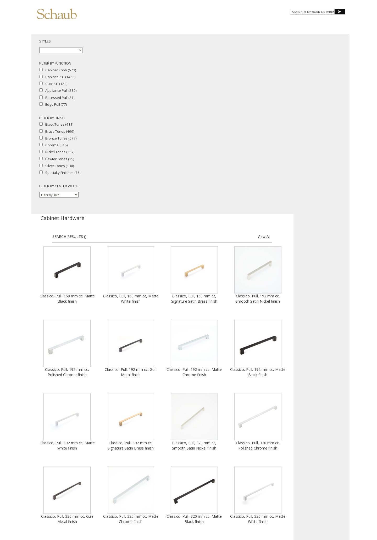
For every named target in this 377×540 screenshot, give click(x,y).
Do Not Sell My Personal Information (296, 496)
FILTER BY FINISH (52, 117)
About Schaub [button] (185, 23)
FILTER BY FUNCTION (55, 63)
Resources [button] (274, 23)
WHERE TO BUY (329, 23)
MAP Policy (315, 491)
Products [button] (218, 23)
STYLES (45, 41)
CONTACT (301, 23)
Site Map (315, 486)
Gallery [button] (246, 23)
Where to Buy (280, 486)
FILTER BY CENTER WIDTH (58, 186)
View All (331, 56)
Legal (300, 491)
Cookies (287, 491)
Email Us (300, 486)
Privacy (273, 491)
